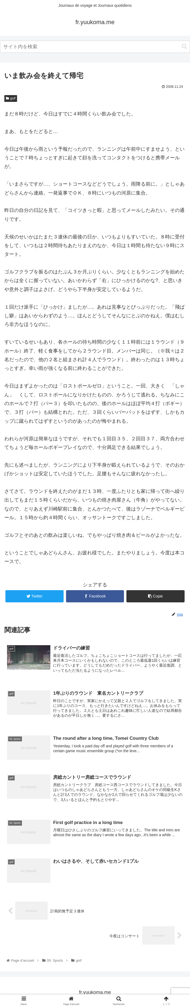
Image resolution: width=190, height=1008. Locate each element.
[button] (184, 46)
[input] (95, 47)
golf (10, 98)
